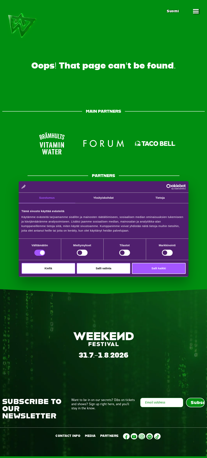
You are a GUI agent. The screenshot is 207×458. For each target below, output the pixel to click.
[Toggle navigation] (196, 11)
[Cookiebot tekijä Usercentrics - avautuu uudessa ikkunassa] (169, 187)
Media (90, 437)
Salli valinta (103, 268)
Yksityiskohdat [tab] (103, 197)
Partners (109, 437)
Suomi (173, 11)
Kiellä (48, 268)
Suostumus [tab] (47, 197)
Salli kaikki (159, 268)
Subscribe (198, 404)
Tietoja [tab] (160, 197)
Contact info (67, 437)
